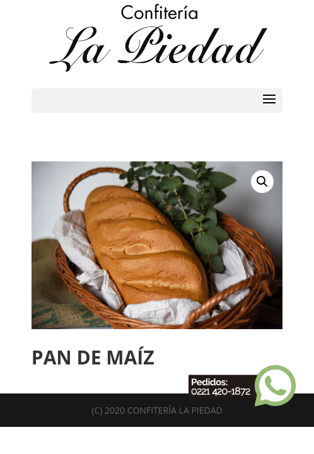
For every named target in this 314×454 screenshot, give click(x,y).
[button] (262, 181)
